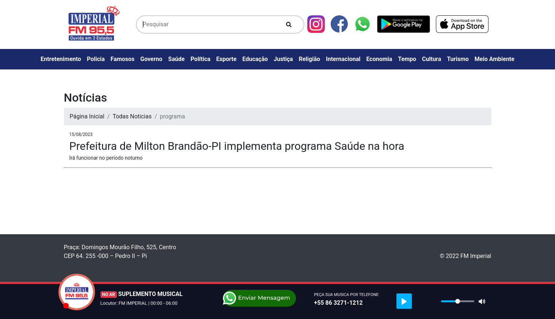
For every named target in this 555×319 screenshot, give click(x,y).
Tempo (407, 59)
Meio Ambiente (494, 59)
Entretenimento (61, 59)
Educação (255, 59)
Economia (379, 59)
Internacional (343, 59)
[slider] (457, 301)
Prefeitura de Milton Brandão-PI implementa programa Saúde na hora (236, 146)
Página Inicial (87, 116)
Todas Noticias (132, 116)
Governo (151, 59)
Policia (96, 59)
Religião (309, 59)
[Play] (404, 301)
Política (200, 59)
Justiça (283, 59)
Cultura (431, 59)
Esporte (226, 59)
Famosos (122, 59)
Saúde (176, 59)
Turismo (458, 59)
